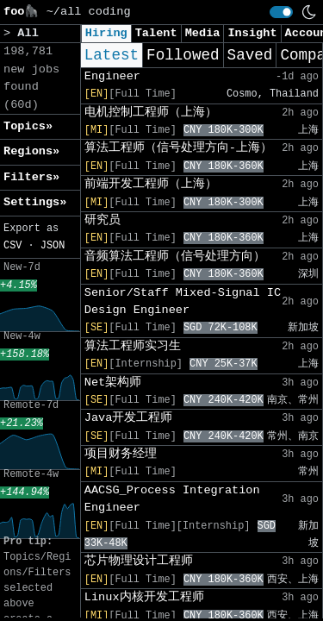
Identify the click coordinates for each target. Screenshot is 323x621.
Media (203, 33)
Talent (156, 33)
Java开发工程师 (128, 417)
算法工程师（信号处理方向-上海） (178, 147)
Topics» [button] (28, 126)
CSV (12, 246)
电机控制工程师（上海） (150, 112)
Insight (251, 33)
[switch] (281, 12)
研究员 (102, 220)
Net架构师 (112, 382)
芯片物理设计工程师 (138, 561)
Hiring (106, 33)
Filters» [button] (31, 177)
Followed (182, 55)
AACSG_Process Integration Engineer (172, 499)
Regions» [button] (31, 151)
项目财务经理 (120, 454)
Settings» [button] (34, 202)
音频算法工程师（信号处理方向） (174, 256)
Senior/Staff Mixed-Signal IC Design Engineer (182, 301)
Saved (250, 55)
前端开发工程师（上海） (150, 184)
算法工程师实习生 (132, 346)
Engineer (112, 76)
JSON (52, 246)
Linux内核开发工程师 (144, 597)
